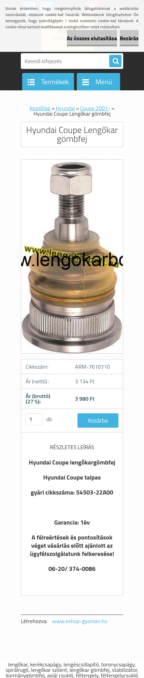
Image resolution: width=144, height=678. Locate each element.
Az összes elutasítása (92, 38)
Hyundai (65, 108)
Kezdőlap (40, 108)
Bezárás (129, 38)
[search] (115, 61)
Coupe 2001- (95, 108)
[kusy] (34, 419)
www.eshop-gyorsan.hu (79, 621)
